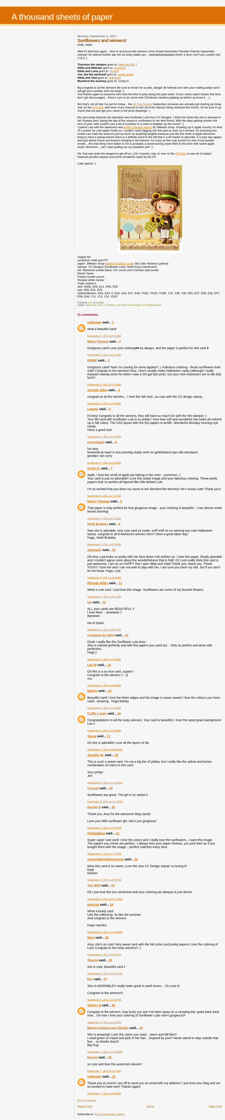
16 (119, 713)
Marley (92, 691)
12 (104, 602)
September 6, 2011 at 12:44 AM (104, 932)
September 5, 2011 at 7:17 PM (104, 853)
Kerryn (92, 1057)
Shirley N (94, 1005)
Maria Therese (97, 341)
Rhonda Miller (97, 583)
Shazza (92, 960)
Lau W (92, 665)
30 (110, 1057)
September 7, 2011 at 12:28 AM (104, 1052)
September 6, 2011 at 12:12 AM (104, 899)
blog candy (90, 305)
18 (116, 755)
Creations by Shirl (100, 635)
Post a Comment (86, 1100)
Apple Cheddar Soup (119, 263)
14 (109, 665)
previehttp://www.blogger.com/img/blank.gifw (138, 305)
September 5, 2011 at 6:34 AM (104, 403)
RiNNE (92, 360)
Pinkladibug (96, 833)
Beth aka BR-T (127, 64)
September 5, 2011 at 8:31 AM (104, 659)
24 (111, 904)
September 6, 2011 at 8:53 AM (104, 954)
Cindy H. (93, 468)
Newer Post (84, 1106)
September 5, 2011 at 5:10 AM (104, 336)
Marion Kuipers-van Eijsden (108, 1028)
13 (126, 635)
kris (90, 979)
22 (136, 859)
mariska (93, 904)
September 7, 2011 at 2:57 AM (104, 1071)
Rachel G (94, 807)
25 (107, 937)
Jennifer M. (95, 755)
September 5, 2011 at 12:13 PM (105, 801)
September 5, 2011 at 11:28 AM (104, 782)
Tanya (91, 736)
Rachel (114, 71)
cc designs (109, 305)
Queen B (119, 67)
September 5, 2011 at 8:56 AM (104, 685)
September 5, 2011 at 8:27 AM (104, 629)
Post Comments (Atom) (110, 1114)
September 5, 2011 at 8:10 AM (104, 577)
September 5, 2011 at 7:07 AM (104, 495)
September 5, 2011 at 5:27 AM (104, 355)
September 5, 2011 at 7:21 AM (104, 518)
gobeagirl (94, 550)
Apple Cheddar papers (137, 127)
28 (113, 1005)
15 (109, 691)
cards (100, 305)
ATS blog (98, 107)
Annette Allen (97, 390)
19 (111, 788)
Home (150, 1106)
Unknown (94, 322)
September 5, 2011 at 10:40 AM (104, 749)
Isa (89, 602)
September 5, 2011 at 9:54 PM (104, 880)
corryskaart (95, 442)
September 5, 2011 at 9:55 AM (104, 730)
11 (120, 583)
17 (108, 736)
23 (113, 885)
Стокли (92, 788)
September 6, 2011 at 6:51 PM (104, 1022)
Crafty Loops (97, 713)
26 (110, 960)
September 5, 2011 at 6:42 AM (104, 436)
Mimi (90, 937)
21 (117, 833)
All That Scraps (142, 104)
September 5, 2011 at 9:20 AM (104, 708)
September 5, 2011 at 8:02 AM (104, 544)
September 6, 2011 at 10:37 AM (104, 973)
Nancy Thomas (98, 501)
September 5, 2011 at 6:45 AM (104, 462)
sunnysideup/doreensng (105, 859)
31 (114, 1076)
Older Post (215, 1106)
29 (141, 1028)
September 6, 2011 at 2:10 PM (104, 999)
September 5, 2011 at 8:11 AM (104, 596)
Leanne (92, 409)
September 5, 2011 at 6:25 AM (104, 384)
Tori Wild (93, 885)
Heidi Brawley (97, 524)
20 (113, 807)
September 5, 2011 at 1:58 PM (104, 827)
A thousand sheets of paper (61, 17)
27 (105, 979)
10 (114, 550)
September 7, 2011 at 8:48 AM (104, 1093)
